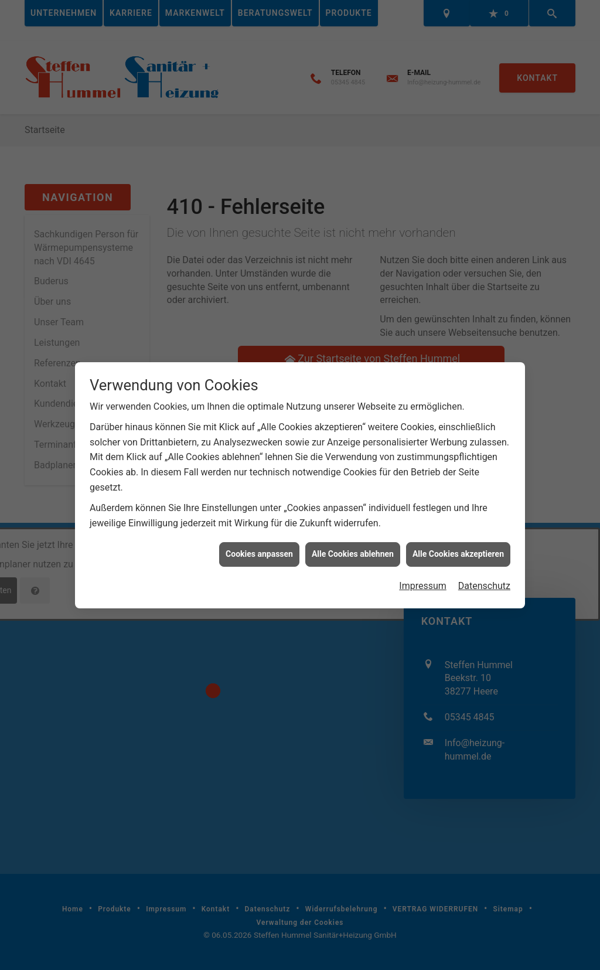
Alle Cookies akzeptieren (458, 539)
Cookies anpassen (259, 539)
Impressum (422, 570)
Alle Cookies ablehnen (353, 539)
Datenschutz (484, 570)
